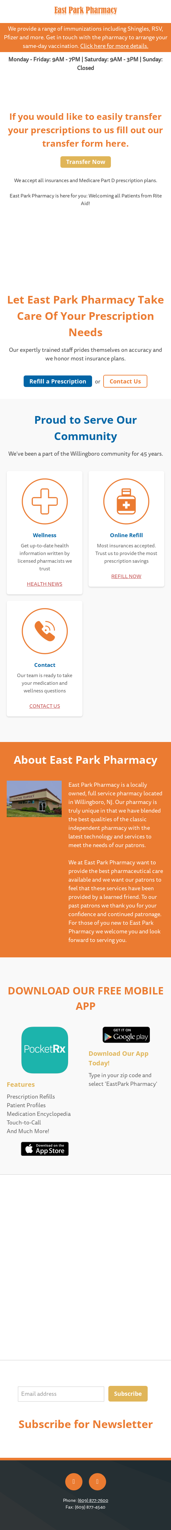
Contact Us (125, 381)
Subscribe (128, 1393)
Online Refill (126, 535)
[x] (97, 1481)
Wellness (44, 535)
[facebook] (73, 1481)
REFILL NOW (126, 576)
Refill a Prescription (57, 381)
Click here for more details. (114, 46)
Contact (44, 665)
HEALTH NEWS (44, 584)
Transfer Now (85, 162)
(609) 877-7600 (93, 1500)
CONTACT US (44, 706)
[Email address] (61, 1394)
